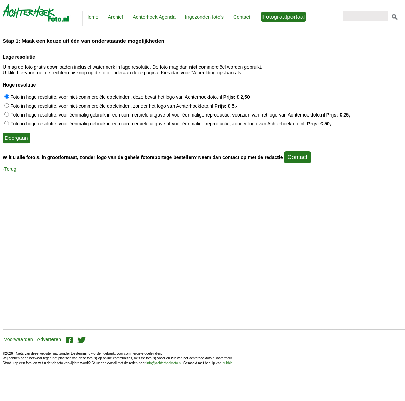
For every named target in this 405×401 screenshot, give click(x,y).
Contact (241, 17)
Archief (115, 17)
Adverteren (49, 339)
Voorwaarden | (20, 339)
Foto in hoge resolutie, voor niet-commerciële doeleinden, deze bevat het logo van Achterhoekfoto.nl (127, 97)
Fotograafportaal (283, 17)
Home (91, 17)
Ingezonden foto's (204, 17)
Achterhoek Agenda (154, 17)
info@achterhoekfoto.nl (163, 363)
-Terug (9, 169)
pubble (227, 363)
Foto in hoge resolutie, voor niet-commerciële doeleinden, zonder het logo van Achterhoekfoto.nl (120, 106)
